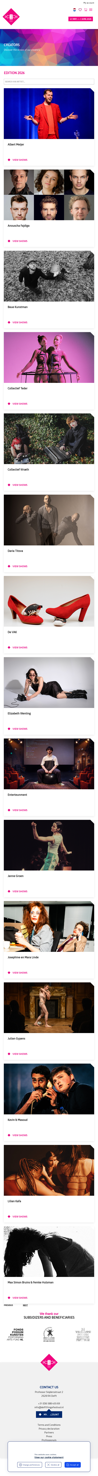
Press (49, 1424)
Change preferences (29, 1465)
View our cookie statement (49, 1457)
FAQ (49, 1431)
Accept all (72, 1465)
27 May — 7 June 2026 (80, 19)
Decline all (53, 1465)
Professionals (49, 1427)
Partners (49, 1420)
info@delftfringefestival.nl (49, 1395)
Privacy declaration (49, 1416)
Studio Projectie (64, 1440)
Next (25, 1292)
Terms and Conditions (49, 1412)
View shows (20, 147)
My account (88, 3)
